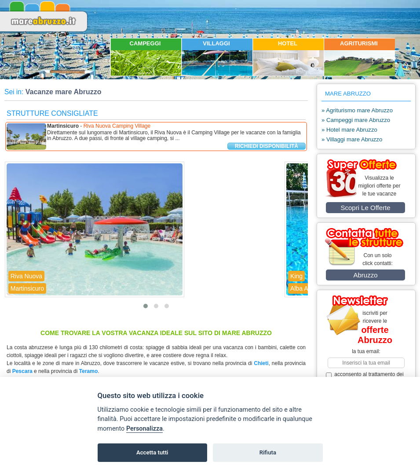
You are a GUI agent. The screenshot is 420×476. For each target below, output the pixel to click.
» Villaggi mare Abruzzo (351, 139)
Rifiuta (267, 452)
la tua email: (366, 351)
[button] (145, 306)
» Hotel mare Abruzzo (349, 129)
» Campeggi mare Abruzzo (355, 120)
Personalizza (144, 428)
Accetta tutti (152, 452)
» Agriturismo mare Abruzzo (357, 110)
